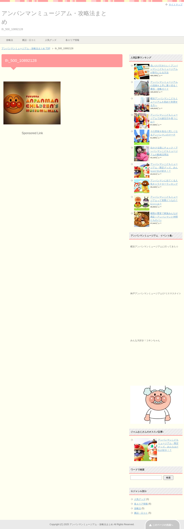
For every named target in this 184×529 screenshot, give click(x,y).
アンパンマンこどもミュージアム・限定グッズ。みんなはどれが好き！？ (164, 167)
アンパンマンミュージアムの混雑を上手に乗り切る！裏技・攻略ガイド (164, 85)
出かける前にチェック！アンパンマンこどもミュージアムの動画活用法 (164, 151)
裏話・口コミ (29, 40)
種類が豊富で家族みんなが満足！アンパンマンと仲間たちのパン (164, 217)
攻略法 (9, 40)
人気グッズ (50, 40)
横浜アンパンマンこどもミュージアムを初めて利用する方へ (164, 102)
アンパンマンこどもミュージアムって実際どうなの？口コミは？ (164, 200)
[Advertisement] (35, 162)
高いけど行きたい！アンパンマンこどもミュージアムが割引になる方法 (164, 69)
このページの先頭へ (163, 525)
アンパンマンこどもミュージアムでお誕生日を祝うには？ (164, 118)
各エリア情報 (72, 40)
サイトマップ (175, 4)
